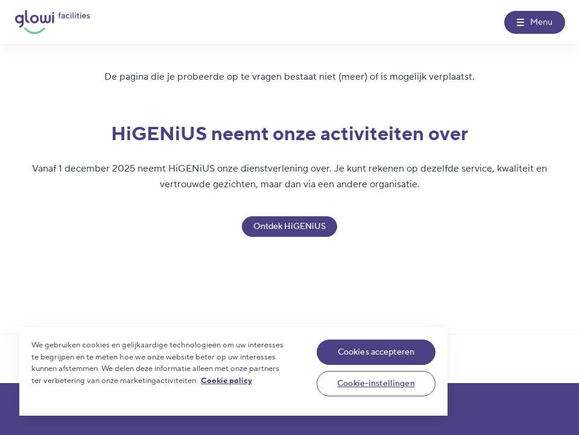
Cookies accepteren (376, 352)
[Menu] (535, 22)
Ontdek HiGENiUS (289, 226)
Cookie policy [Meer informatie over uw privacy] (226, 380)
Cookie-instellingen (376, 383)
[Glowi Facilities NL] (52, 22)
